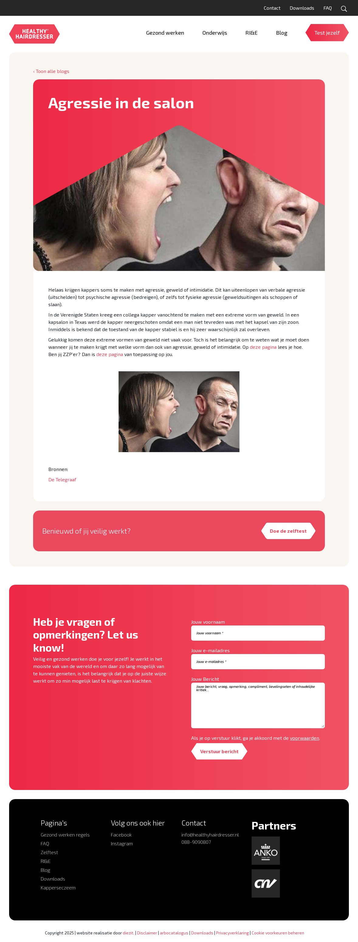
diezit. (128, 932)
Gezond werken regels (65, 834)
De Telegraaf (62, 479)
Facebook (121, 834)
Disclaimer (147, 932)
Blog (45, 870)
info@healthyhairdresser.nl (210, 834)
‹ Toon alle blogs (51, 71)
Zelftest (49, 852)
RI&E (46, 861)
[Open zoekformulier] (344, 9)
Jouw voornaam (208, 622)
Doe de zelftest (288, 531)
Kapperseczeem (58, 887)
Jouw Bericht (205, 679)
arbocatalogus (174, 932)
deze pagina (263, 347)
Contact (272, 8)
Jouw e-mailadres (210, 650)
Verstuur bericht (219, 751)
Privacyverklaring (232, 932)
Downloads (302, 8)
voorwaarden (304, 738)
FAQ (327, 8)
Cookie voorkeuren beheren (278, 932)
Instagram (122, 843)
